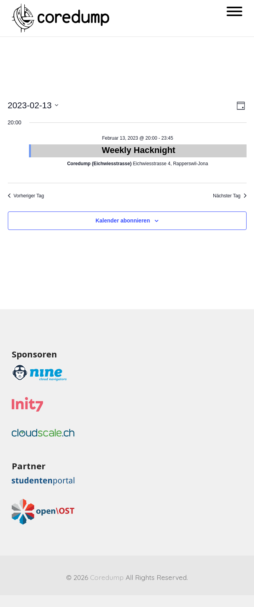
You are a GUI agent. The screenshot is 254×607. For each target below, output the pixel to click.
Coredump (107, 577)
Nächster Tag (229, 196)
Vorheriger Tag (26, 196)
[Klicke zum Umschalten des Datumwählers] (33, 105)
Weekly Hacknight (138, 150)
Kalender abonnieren (122, 220)
